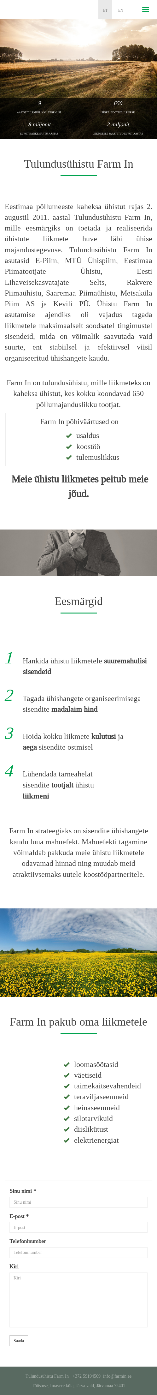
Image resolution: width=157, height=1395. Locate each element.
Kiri (14, 1266)
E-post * (19, 1216)
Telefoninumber (27, 1241)
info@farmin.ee (117, 1376)
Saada (19, 1340)
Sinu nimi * (22, 1191)
